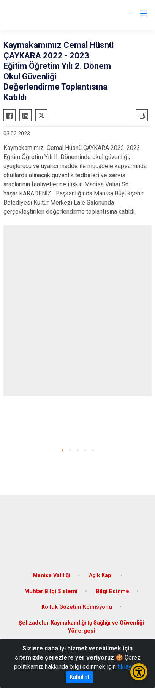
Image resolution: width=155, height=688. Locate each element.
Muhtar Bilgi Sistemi (51, 591)
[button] (62, 450)
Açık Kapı (101, 575)
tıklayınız (129, 666)
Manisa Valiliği (51, 575)
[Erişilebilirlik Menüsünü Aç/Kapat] (138, 671)
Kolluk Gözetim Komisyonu (76, 607)
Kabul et (79, 677)
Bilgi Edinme (112, 591)
